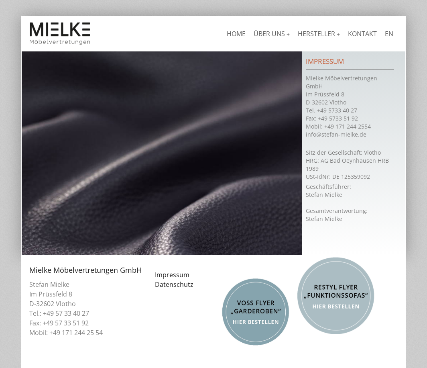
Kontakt (362, 33)
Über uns (272, 33)
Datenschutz (174, 284)
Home (236, 33)
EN (389, 33)
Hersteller (319, 33)
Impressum (172, 274)
